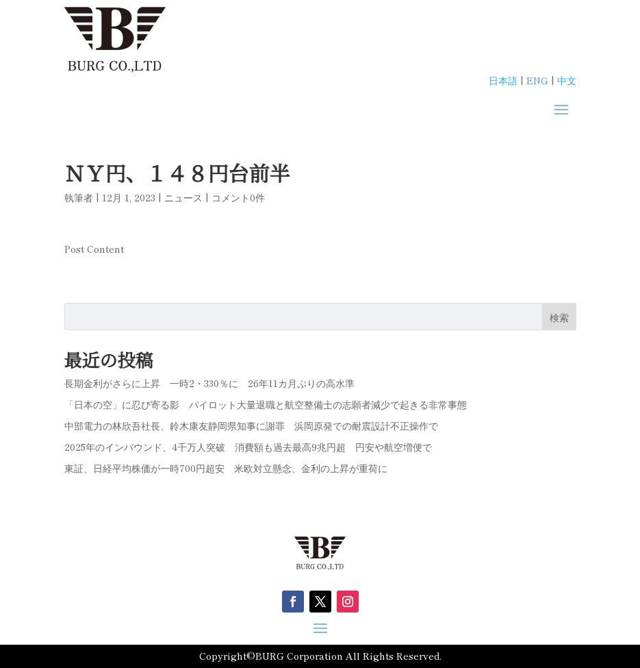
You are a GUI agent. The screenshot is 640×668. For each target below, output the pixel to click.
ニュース (183, 197)
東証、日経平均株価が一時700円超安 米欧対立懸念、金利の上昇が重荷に (225, 468)
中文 (566, 80)
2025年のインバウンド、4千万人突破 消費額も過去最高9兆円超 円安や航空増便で (248, 447)
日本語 (503, 80)
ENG (537, 80)
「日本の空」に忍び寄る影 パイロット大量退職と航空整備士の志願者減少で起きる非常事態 (265, 404)
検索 (559, 317)
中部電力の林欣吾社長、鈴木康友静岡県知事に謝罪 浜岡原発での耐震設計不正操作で (251, 425)
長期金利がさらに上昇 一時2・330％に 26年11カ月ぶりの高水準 (209, 383)
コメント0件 (238, 197)
